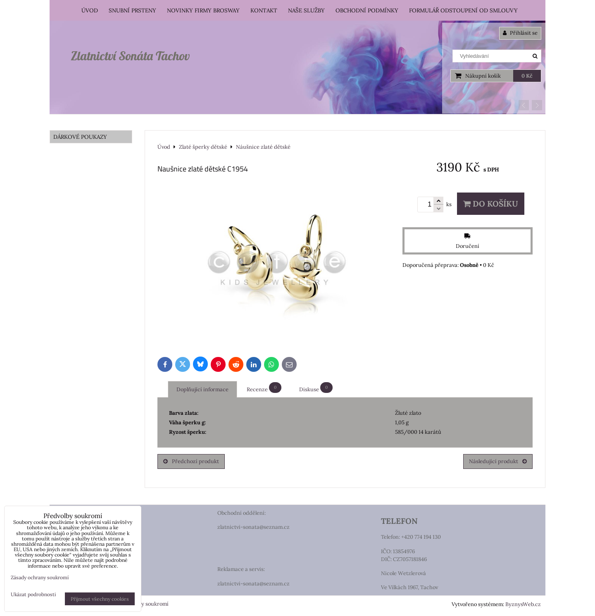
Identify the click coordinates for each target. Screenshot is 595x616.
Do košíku (490, 204)
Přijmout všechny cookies (100, 599)
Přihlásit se (520, 32)
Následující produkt (498, 461)
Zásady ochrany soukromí (40, 577)
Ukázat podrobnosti (33, 594)
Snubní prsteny (132, 10)
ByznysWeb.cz (523, 604)
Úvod (89, 10)
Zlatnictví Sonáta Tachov (130, 56)
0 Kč (527, 75)
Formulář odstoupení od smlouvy (463, 10)
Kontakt (263, 10)
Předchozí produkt (191, 461)
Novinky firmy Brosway (203, 10)
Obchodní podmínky (367, 10)
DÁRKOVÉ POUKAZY (80, 136)
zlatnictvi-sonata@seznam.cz (253, 526)
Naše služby (306, 10)
